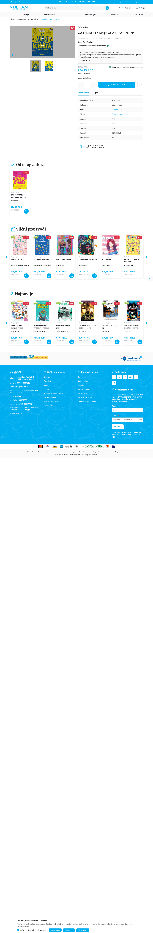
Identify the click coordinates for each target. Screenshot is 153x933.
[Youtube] (130, 377)
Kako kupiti (82, 377)
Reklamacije (82, 393)
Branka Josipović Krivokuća (20, 265)
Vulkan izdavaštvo (16, 19)
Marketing (43, 930)
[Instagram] (125, 377)
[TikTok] (136, 377)
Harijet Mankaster (62, 331)
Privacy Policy (121, 434)
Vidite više (85, 60)
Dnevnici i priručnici (120, 114)
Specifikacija (83, 93)
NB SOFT (81, 455)
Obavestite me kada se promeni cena (127, 67)
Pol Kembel (88, 42)
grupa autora (60, 265)
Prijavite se (118, 427)
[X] (119, 377)
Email (114, 406)
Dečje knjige (35, 19)
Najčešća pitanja (84, 389)
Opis (96, 93)
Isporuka (81, 385)
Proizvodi (26, 19)
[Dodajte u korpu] (116, 85)
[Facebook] (114, 377)
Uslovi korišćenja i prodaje (53, 393)
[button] (140, 8)
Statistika (32, 930)
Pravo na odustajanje (52, 401)
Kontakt (46, 389)
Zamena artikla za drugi (87, 401)
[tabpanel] (42, 42)
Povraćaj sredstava (85, 397)
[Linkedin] (114, 383)
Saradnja (47, 385)
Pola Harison (106, 331)
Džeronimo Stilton (39, 331)
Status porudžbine (17, 2)
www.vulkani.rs (65, 455)
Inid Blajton (82, 331)
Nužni (22, 930)
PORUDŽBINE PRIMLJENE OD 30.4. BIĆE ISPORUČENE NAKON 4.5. (76, 2)
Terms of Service (134, 434)
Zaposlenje (48, 381)
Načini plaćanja (83, 381)
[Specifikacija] (83, 92)
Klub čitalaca (48, 406)
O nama (47, 377)
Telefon (115, 416)
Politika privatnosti (50, 397)
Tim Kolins (127, 331)
